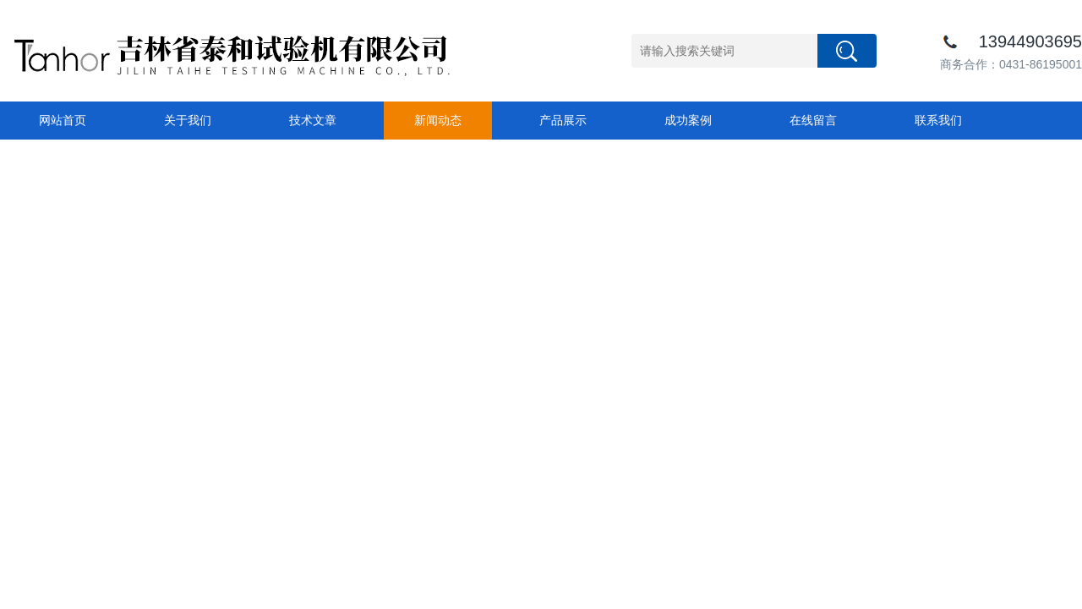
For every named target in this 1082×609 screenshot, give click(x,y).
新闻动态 (438, 120)
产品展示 (563, 120)
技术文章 (312, 120)
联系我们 (938, 120)
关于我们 (187, 120)
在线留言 (813, 120)
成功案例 (688, 120)
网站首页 (62, 120)
